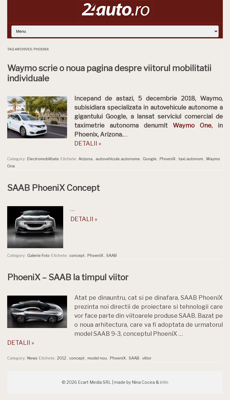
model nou (97, 358)
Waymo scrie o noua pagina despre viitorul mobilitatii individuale (109, 73)
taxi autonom (190, 158)
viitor (147, 358)
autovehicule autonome (118, 158)
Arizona (85, 158)
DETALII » (87, 143)
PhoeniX (167, 158)
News (32, 358)
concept (76, 255)
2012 (61, 358)
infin (164, 382)
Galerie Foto (38, 255)
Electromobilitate (43, 158)
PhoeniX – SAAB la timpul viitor (67, 277)
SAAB (111, 255)
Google (150, 158)
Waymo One (192, 125)
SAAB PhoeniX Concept (53, 188)
